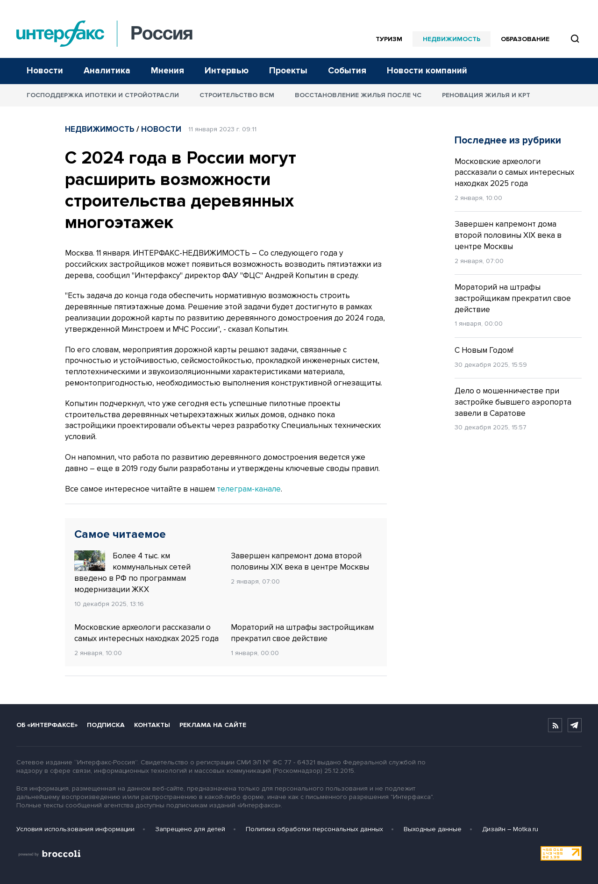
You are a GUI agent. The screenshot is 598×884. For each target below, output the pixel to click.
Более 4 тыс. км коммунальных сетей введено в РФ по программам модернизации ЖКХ (132, 572)
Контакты (152, 725)
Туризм (389, 39)
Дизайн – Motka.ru (510, 829)
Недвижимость (451, 39)
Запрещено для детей (190, 829)
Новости (45, 70)
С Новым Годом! (484, 350)
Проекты (288, 70)
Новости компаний (427, 70)
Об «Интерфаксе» (47, 725)
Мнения (167, 70)
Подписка (106, 725)
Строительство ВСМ (236, 95)
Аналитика (107, 70)
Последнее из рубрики (508, 140)
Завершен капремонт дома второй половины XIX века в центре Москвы (300, 561)
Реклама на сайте (212, 725)
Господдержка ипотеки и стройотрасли (103, 95)
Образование (525, 39)
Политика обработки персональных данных (314, 829)
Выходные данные (433, 829)
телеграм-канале (249, 489)
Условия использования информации (75, 829)
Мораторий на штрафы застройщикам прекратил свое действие (302, 632)
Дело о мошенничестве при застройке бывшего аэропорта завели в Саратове (513, 402)
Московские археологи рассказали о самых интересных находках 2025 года (146, 632)
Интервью (227, 70)
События (347, 70)
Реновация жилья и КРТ (486, 95)
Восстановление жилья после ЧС (358, 95)
